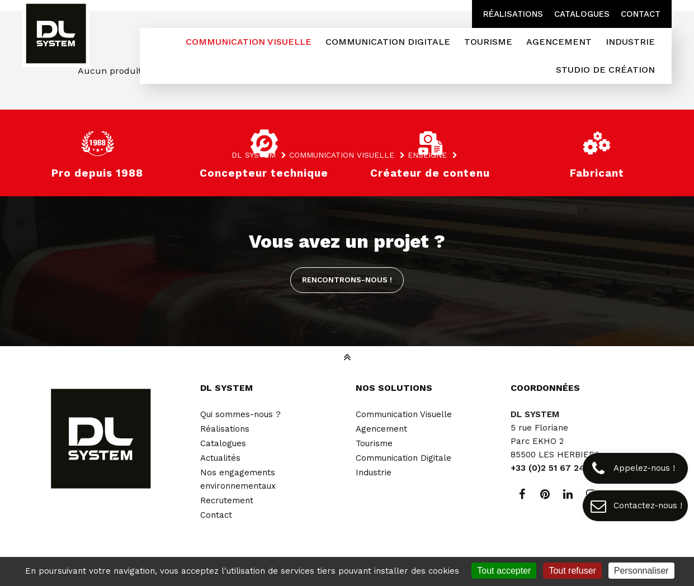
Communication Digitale (403, 458)
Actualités (220, 458)
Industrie (373, 472)
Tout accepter (504, 570)
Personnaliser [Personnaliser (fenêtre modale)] (641, 570)
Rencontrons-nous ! (347, 279)
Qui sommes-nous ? (240, 414)
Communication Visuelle (404, 414)
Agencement (381, 429)
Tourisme (374, 443)
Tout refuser (572, 570)
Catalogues (582, 14)
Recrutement (226, 500)
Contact (640, 14)
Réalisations (513, 14)
